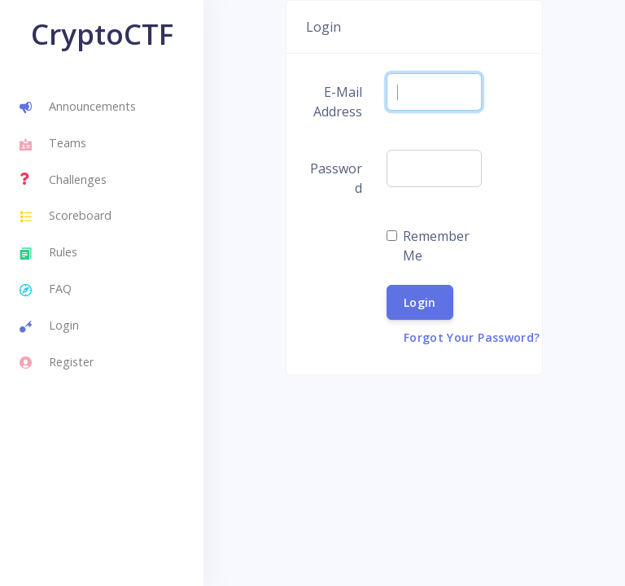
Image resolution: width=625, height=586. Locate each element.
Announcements (78, 108)
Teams (53, 145)
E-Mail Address (337, 101)
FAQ (46, 290)
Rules (48, 254)
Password (336, 178)
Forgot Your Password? (472, 337)
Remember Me (436, 246)
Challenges (63, 179)
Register (57, 363)
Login (49, 327)
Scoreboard (65, 217)
